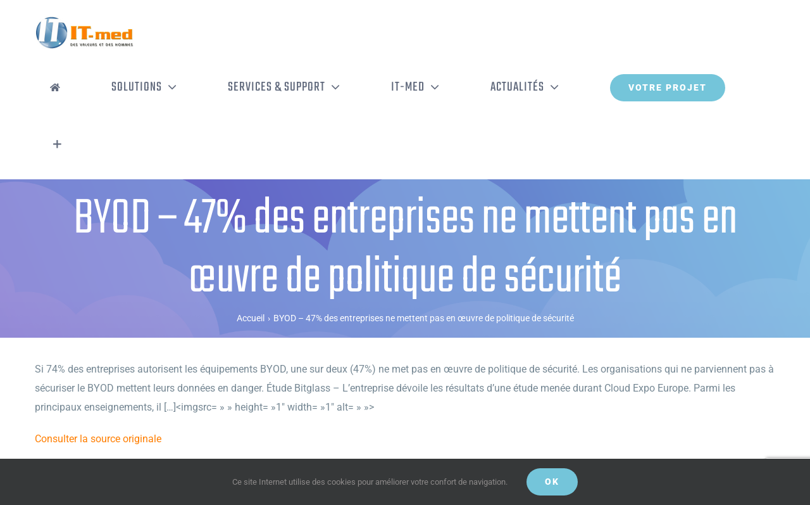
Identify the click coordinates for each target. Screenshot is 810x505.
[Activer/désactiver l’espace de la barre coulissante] (57, 144)
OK (552, 481)
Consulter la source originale (98, 439)
